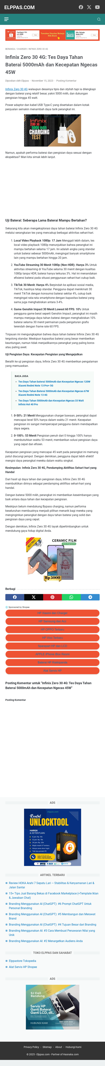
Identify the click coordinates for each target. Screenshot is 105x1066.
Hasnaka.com (71, 1060)
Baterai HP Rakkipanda (52, 659)
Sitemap (47, 1053)
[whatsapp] (71, 595)
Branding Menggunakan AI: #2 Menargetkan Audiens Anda (46, 946)
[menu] (9, 15)
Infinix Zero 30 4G (16, 86)
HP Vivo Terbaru (52, 635)
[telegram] (90, 595)
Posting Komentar (66, 78)
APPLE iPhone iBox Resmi (52, 651)
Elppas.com (20, 5)
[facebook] (81, 5)
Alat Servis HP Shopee (23, 972)
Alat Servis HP (52, 668)
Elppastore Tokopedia (22, 966)
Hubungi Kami (73, 1053)
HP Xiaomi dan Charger (52, 610)
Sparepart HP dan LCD (52, 643)
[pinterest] (52, 595)
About (58, 1053)
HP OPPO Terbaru (52, 627)
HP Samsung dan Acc (52, 618)
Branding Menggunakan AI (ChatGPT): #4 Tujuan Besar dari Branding (52, 929)
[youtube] (97, 5)
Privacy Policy (31, 1053)
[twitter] (89, 5)
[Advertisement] (52, 186)
